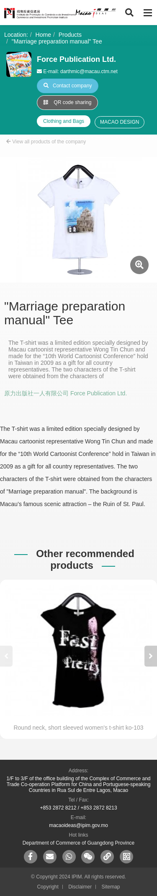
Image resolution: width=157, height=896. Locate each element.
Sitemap (111, 887)
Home (43, 34)
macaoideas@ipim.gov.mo (78, 825)
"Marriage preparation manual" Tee (57, 41)
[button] (150, 656)
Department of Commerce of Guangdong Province (78, 843)
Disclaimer (80, 887)
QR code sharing (67, 102)
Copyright (47, 887)
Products (70, 34)
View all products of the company (46, 142)
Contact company (68, 86)
